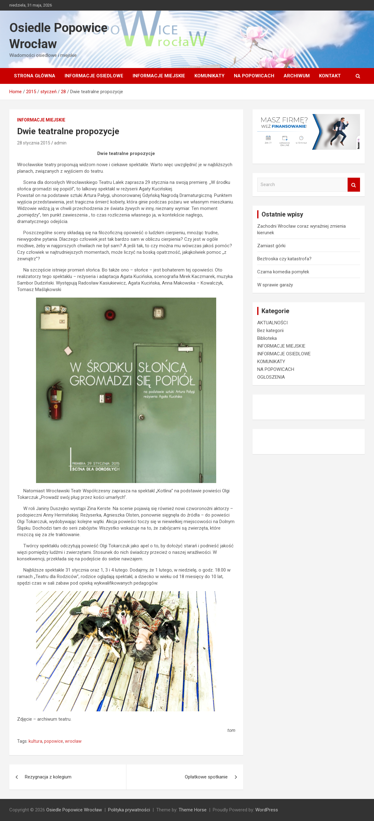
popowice (53, 741)
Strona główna (34, 76)
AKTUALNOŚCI (272, 323)
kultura (35, 741)
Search (354, 185)
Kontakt (330, 76)
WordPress (266, 810)
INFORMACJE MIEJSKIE (159, 76)
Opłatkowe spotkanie (206, 777)
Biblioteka (267, 338)
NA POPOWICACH (254, 76)
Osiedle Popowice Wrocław (74, 810)
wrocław (73, 741)
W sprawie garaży (275, 285)
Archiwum (297, 76)
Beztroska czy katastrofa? (284, 259)
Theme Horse (193, 810)
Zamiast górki (271, 246)
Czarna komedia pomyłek (283, 272)
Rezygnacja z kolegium (48, 777)
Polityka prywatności (129, 810)
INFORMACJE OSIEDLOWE (94, 76)
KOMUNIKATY (209, 76)
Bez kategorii (270, 330)
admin (60, 142)
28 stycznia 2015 (33, 142)
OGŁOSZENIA (271, 377)
